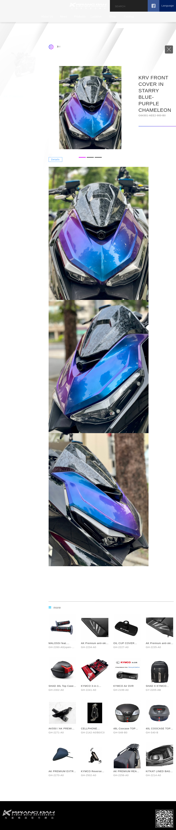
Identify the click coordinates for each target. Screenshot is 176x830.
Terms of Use (117, 825)
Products (80, 16)
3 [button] (112, 160)
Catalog (129, 16)
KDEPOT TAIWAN (88, 6)
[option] (104, 110)
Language (168, 5)
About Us (47, 16)
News (63, 16)
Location (96, 16)
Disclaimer (101, 825)
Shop (112, 16)
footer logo (28, 803)
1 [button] (96, 160)
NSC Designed (82, 825)
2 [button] (104, 160)
